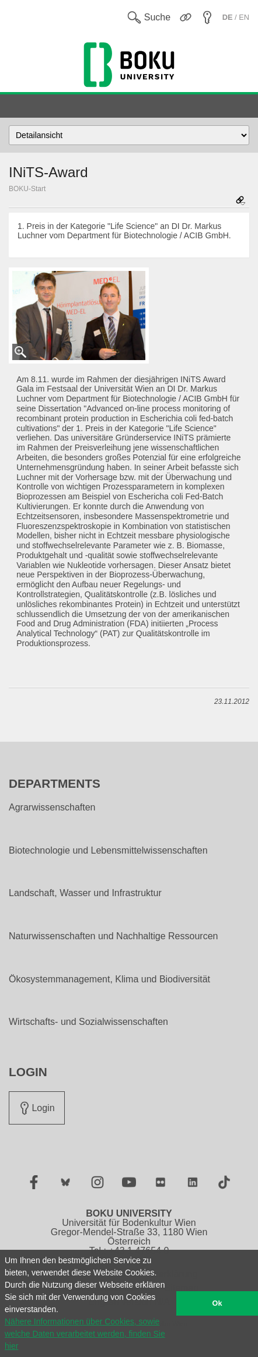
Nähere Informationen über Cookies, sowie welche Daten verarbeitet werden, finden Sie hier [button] (85, 1334)
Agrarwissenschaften (52, 807)
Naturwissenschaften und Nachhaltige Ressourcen (113, 936)
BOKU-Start (27, 189)
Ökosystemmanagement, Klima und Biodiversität (109, 979)
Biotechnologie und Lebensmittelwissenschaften (108, 850)
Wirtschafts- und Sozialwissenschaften (88, 1022)
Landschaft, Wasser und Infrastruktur (85, 893)
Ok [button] (217, 1303)
